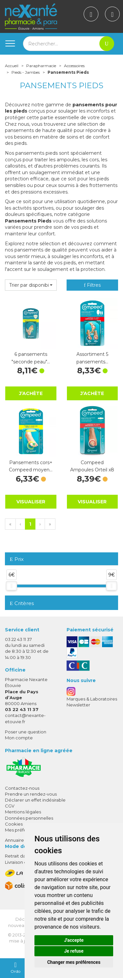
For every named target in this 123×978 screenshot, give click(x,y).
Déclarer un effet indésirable (35, 800)
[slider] (11, 586)
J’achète (31, 393)
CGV (9, 805)
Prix (17, 559)
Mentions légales (23, 811)
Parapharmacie (41, 65)
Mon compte (19, 737)
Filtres (92, 285)
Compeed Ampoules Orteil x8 (92, 466)
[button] (31, 285)
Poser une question (25, 731)
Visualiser (30, 502)
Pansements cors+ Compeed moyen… (30, 466)
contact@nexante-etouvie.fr (25, 718)
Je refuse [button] (73, 951)
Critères (22, 603)
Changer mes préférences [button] (73, 962)
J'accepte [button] (74, 940)
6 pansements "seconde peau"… (30, 357)
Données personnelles (29, 818)
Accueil (11, 65)
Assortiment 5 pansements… (92, 357)
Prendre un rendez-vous (31, 794)
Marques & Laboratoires (92, 698)
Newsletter (78, 704)
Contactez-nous (22, 788)
